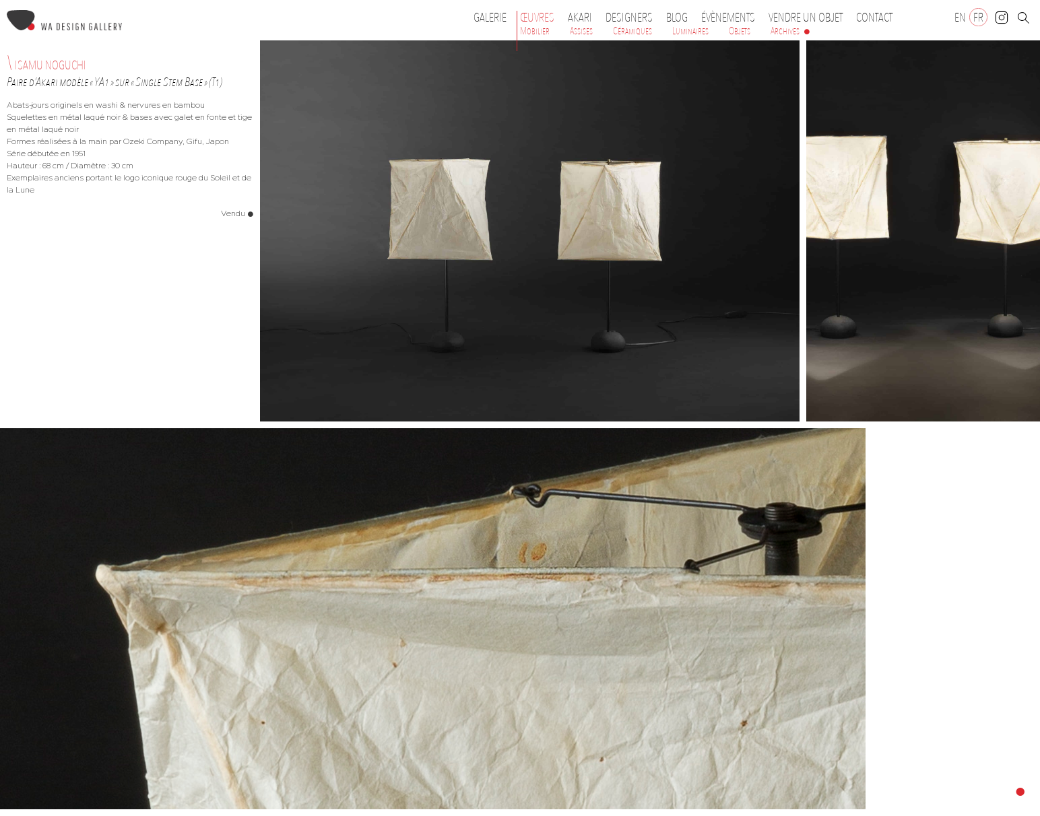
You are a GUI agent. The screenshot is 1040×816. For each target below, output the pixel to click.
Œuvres (540, 17)
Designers (632, 17)
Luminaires (690, 31)
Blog (677, 17)
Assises (581, 31)
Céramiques (632, 31)
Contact (874, 17)
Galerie (490, 17)
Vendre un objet (806, 17)
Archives (785, 31)
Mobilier (535, 31)
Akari (580, 17)
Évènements (731, 17)
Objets (739, 31)
